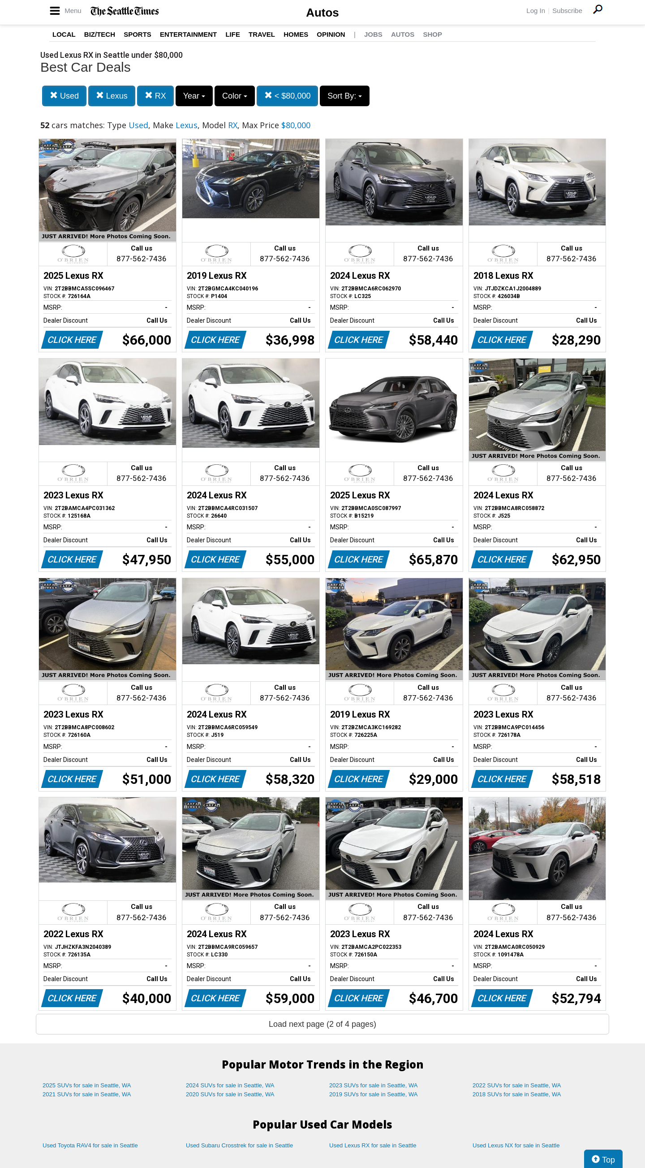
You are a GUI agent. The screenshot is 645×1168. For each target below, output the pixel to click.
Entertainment (188, 34)
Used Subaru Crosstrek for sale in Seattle (239, 1145)
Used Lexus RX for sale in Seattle (372, 1145)
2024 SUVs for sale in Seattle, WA (230, 1085)
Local (64, 34)
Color (234, 95)
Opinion (331, 34)
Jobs (373, 34)
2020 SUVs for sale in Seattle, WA (230, 1094)
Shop (432, 34)
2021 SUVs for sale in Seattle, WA (87, 1094)
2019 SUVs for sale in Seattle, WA (373, 1094)
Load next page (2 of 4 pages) (322, 1024)
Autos (322, 12)
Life (232, 34)
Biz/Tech (99, 34)
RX (155, 95)
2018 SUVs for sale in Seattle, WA (517, 1094)
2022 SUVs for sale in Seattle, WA (517, 1085)
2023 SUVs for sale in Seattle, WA (373, 1085)
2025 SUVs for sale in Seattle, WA (87, 1085)
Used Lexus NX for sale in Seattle (516, 1145)
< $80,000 (287, 95)
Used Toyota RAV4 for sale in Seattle (90, 1145)
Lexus (112, 95)
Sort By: (344, 95)
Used (64, 95)
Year (194, 95)
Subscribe (567, 10)
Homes (296, 34)
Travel (262, 34)
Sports (137, 34)
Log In (535, 10)
